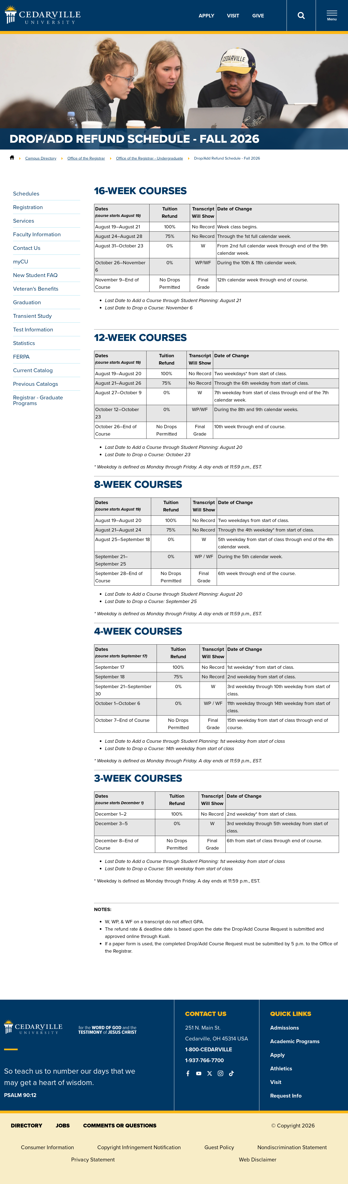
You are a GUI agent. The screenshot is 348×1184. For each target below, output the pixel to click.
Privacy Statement (93, 1159)
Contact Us (27, 248)
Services (23, 220)
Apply (206, 15)
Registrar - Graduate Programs (38, 400)
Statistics (24, 343)
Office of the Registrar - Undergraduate (149, 158)
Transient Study (32, 316)
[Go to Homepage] (42, 22)
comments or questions (119, 1125)
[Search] (301, 15)
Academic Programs (295, 1041)
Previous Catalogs (35, 384)
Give (258, 15)
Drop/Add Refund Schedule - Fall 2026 (227, 158)
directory (26, 1125)
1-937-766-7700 (204, 1060)
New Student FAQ (35, 275)
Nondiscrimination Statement (292, 1147)
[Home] (12, 158)
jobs (63, 1125)
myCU (20, 261)
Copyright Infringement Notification (139, 1147)
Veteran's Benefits (35, 288)
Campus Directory (40, 158)
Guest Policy (219, 1147)
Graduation (27, 302)
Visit (233, 15)
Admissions (284, 1027)
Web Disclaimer (257, 1159)
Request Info (286, 1095)
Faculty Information (37, 234)
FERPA (21, 356)
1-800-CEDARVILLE (208, 1049)
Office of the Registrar (86, 158)
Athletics (281, 1068)
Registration (28, 207)
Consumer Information (47, 1147)
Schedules (26, 193)
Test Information (33, 329)
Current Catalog (33, 370)
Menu (332, 15)
